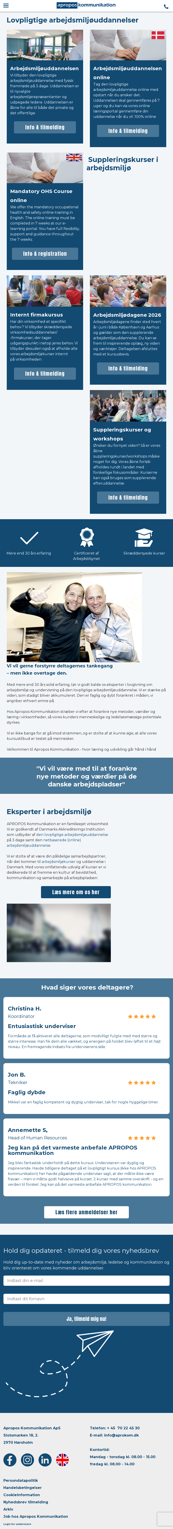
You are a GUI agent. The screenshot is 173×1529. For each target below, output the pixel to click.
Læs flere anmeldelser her (86, 1212)
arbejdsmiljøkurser (58, 862)
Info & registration (45, 253)
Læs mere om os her (76, 892)
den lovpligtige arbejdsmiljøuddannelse (72, 835)
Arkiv (8, 1509)
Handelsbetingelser (22, 1488)
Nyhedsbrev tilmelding (25, 1502)
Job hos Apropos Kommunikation (35, 1516)
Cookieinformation (21, 1495)
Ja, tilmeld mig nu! (86, 1318)
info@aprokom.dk (121, 1435)
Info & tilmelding (45, 127)
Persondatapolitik (20, 1480)
